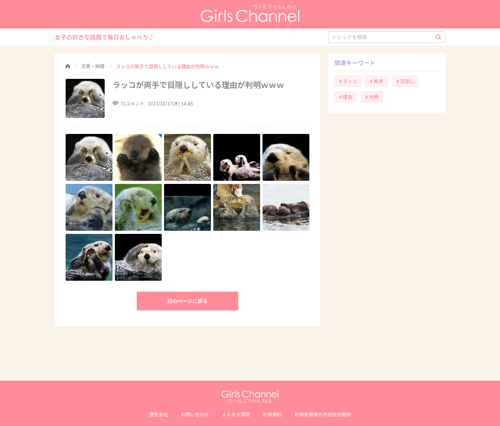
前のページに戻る (187, 301)
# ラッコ (348, 81)
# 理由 (345, 96)
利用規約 (272, 414)
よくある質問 (236, 414)
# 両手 (376, 81)
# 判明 (371, 96)
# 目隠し (405, 81)
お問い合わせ (195, 414)
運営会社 (158, 414)
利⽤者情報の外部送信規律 (323, 414)
